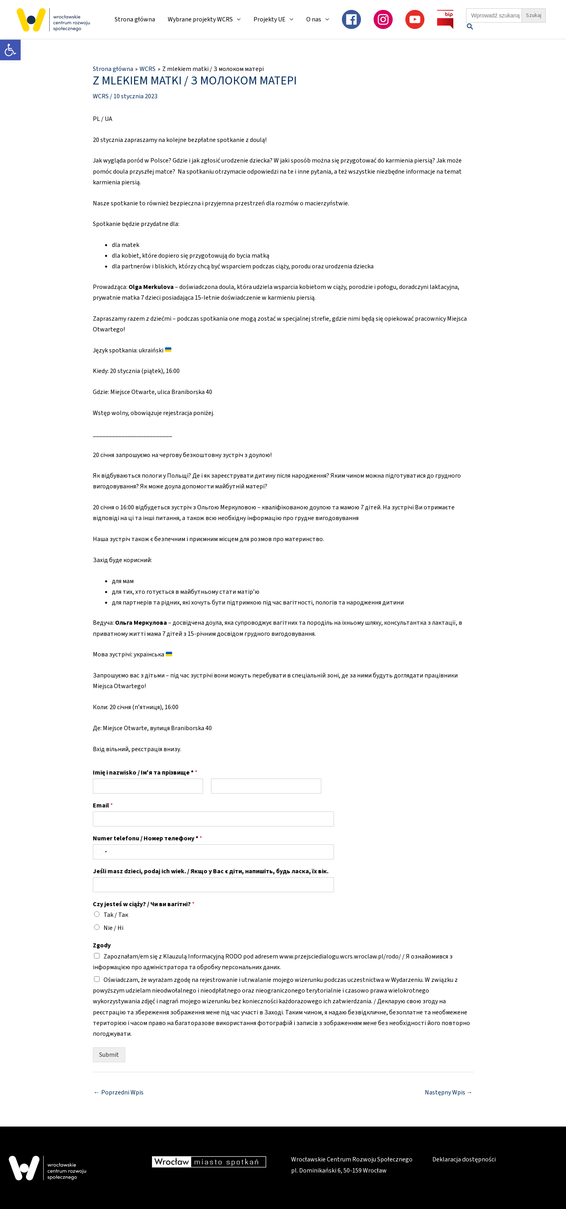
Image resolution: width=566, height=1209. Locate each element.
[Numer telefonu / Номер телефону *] (207, 851)
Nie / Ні (113, 927)
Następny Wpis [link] (449, 1092)
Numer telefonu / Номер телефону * (147, 838)
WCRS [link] (101, 96)
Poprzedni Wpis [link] (119, 1092)
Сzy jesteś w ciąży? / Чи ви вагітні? (144, 904)
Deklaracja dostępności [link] (463, 1159)
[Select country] (101, 851)
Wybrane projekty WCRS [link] (200, 19)
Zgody (102, 945)
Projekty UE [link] (269, 19)
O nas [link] (313, 19)
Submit (109, 1054)
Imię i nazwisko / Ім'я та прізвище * (145, 773)
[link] (10, 50)
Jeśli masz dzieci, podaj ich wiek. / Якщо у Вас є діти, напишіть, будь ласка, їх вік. (210, 871)
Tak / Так (116, 915)
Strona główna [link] (135, 19)
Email (103, 806)
